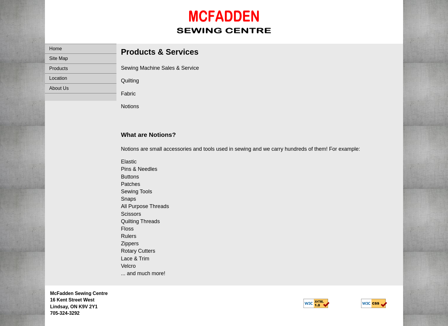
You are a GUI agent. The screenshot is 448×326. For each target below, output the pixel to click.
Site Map (58, 58)
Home (55, 48)
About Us (59, 88)
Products (58, 68)
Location (58, 78)
